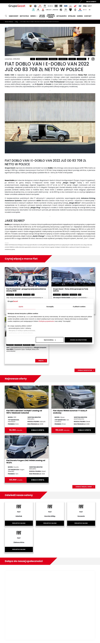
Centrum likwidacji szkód (51, 16)
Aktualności (61, 16)
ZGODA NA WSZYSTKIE (78, 340)
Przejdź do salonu (18, 523)
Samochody (13, 16)
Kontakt (87, 16)
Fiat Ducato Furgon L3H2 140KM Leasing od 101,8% (25, 461)
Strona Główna (9, 22)
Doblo (50, 168)
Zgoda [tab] (21, 306)
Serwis (34, 16)
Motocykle (24, 16)
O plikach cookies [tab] (79, 306)
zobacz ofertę (37, 430)
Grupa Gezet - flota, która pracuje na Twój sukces (70, 290)
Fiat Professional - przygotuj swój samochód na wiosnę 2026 (26, 290)
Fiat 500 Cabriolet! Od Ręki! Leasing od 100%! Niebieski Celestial (24, 411)
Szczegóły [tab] (50, 306)
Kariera (80, 16)
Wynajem (71, 16)
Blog (16, 22)
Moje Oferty (91, 2)
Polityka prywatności (46, 321)
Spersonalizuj (50, 340)
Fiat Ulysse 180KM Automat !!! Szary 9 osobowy (70, 411)
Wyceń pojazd (42, 16)
